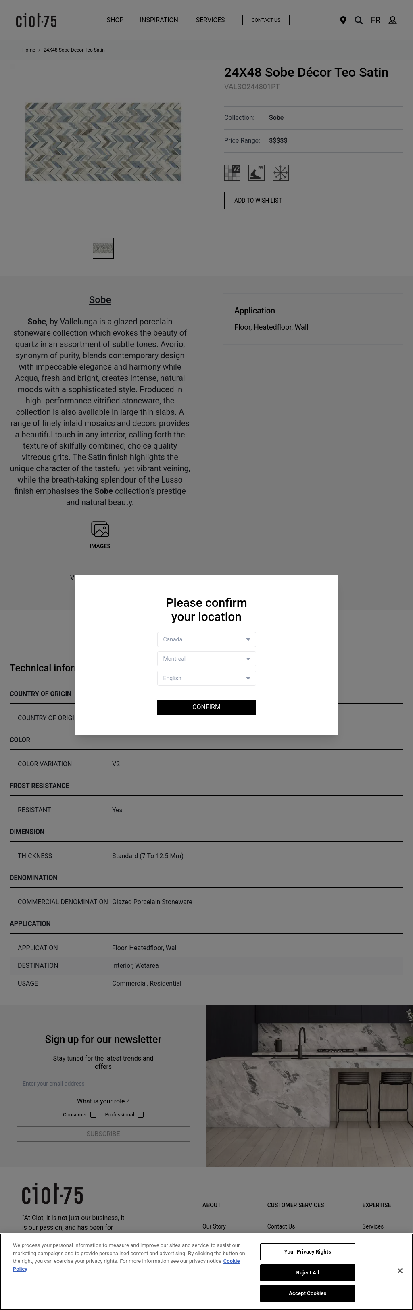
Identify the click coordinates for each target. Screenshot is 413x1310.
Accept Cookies (307, 1293)
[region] (206, 1271)
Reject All (307, 1273)
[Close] (400, 1271)
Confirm (206, 707)
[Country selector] (206, 639)
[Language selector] (206, 678)
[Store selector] (206, 658)
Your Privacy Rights (307, 1252)
